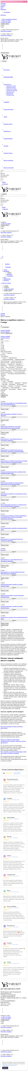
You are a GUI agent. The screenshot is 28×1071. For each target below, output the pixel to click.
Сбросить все (9, 333)
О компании (7, 12)
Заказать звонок (5, 23)
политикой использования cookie (9, 1065)
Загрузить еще (4, 625)
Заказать (14, 406)
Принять (5, 1068)
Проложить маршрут (6, 31)
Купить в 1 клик (4, 409)
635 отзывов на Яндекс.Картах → (18, 773)
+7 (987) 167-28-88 (6, 20)
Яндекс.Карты (16, 780)
